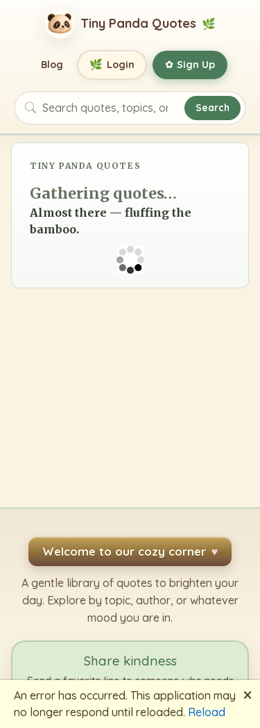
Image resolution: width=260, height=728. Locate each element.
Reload (206, 712)
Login (112, 65)
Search (212, 107)
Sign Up (190, 65)
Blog (52, 64)
